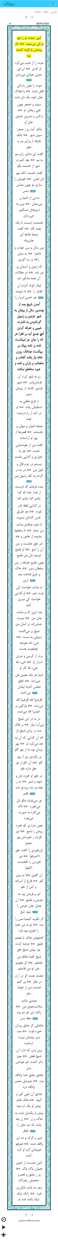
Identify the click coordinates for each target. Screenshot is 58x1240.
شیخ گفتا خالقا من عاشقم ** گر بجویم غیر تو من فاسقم (29, 963)
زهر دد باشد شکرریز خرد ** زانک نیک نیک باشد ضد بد (29, 1194)
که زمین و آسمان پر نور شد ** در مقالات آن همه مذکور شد (29, 273)
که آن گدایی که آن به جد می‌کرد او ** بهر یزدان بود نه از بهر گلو (29, 744)
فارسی (53, 12)
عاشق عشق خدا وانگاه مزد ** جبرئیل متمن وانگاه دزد (29, 1081)
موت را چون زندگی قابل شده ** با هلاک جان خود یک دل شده (29, 91)
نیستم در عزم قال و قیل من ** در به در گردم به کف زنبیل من (29, 470)
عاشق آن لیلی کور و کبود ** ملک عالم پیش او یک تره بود (29, 1100)
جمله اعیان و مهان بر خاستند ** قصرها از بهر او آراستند (29, 432)
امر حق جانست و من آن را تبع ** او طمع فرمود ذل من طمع (29, 550)
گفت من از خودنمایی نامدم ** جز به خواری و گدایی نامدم (29, 451)
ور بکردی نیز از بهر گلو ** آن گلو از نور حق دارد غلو (29, 763)
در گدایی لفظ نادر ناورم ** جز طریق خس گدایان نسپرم (29, 512)
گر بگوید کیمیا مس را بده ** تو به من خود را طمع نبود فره (29, 925)
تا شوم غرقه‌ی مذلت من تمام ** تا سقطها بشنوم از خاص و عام (29, 531)
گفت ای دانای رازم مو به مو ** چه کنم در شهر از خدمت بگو (29, 160)
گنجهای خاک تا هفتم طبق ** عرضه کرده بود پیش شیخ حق (29, 944)
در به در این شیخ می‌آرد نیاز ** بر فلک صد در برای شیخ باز (29, 725)
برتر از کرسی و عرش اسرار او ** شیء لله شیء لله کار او (29, 662)
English (38, 12)
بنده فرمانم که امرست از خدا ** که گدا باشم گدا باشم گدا (29, 493)
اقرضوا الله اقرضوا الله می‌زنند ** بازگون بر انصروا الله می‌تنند (29, 706)
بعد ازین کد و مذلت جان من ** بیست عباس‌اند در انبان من (29, 618)
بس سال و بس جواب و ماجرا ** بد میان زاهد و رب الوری (29, 254)
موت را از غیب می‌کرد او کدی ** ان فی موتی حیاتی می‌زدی (29, 69)
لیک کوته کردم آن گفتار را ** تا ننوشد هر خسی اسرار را (29, 291)
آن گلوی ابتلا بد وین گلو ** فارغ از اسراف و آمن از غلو (29, 881)
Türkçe (45, 12)
